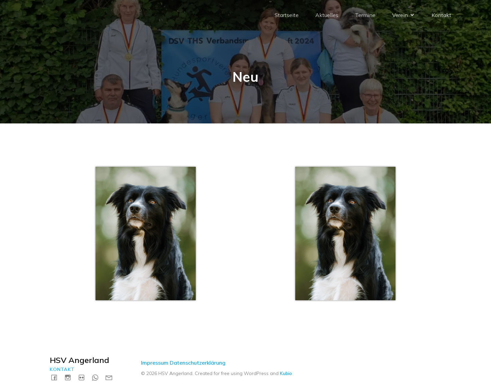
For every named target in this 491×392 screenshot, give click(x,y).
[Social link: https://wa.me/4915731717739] (98, 377)
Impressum (154, 362)
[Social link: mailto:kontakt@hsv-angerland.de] (111, 377)
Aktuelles (326, 15)
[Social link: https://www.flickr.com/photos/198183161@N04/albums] (84, 377)
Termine (365, 15)
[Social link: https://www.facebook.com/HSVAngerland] (56, 377)
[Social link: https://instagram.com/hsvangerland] (70, 377)
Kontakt (441, 15)
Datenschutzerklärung (197, 362)
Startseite (287, 15)
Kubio (286, 373)
